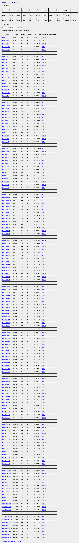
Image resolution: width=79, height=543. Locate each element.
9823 (43, 387)
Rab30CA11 (6, 344)
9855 (43, 497)
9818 (43, 372)
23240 (44, 277)
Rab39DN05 (6, 381)
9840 (43, 412)
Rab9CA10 (5, 185)
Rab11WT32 (6, 209)
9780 (43, 163)
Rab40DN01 (6, 396)
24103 (44, 151)
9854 (43, 476)
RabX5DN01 (6, 479)
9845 (43, 448)
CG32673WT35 (7, 516)
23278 (44, 485)
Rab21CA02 (6, 283)
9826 (43, 402)
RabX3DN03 (6, 451)
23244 (44, 304)
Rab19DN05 (6, 264)
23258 (44, 507)
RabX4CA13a (6, 470)
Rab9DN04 (5, 179)
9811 (43, 335)
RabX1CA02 (6, 421)
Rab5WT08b (6, 117)
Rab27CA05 (6, 332)
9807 (43, 310)
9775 (43, 117)
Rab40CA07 (6, 402)
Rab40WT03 (6, 390)
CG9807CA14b (7, 513)
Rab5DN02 (5, 123)
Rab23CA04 (6, 301)
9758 (43, 47)
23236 (44, 44)
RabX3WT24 (6, 442)
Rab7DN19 (5, 53)
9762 (43, 80)
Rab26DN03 (6, 313)
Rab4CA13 (5, 108)
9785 (43, 188)
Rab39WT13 (6, 375)
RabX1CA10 (6, 424)
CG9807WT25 (6, 537)
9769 (43, 105)
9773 (43, 126)
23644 (44, 433)
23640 (44, 71)
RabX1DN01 (6, 415)
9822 (43, 384)
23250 (44, 139)
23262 (44, 240)
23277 (44, 467)
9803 (43, 292)
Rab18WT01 (6, 243)
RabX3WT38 (6, 445)
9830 (43, 390)
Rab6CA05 (5, 142)
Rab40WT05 (6, 393)
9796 (43, 243)
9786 (43, 200)
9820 (43, 366)
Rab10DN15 (6, 197)
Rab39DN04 (6, 378)
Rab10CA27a (6, 206)
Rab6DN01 (5, 136)
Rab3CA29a (6, 93)
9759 (43, 68)
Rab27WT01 (6, 323)
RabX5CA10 (6, 482)
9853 (43, 479)
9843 (43, 430)
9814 (43, 344)
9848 (43, 470)
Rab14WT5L (6, 225)
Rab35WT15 (6, 359)
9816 (43, 356)
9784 (43, 175)
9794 (43, 228)
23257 (44, 504)
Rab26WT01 (6, 304)
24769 (44, 326)
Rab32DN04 (6, 350)
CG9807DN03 (6, 507)
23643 (44, 182)
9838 (43, 415)
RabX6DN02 (6, 494)
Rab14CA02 (6, 237)
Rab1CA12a (6, 47)
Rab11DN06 (6, 212)
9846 (43, 451)
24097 (44, 191)
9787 (43, 206)
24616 (44, 114)
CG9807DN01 (6, 504)
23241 (44, 280)
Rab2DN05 (5, 71)
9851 (43, 458)
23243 (44, 316)
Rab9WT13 (5, 172)
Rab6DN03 (5, 139)
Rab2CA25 (5, 77)
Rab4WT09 (5, 96)
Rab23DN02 (6, 298)
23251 (44, 133)
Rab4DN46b (6, 105)
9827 (43, 405)
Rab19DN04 (6, 261)
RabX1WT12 (6, 412)
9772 (43, 123)
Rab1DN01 (5, 41)
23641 (44, 59)
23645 (44, 473)
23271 (44, 160)
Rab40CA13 (6, 405)
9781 (43, 166)
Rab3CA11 (5, 90)
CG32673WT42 (7, 519)
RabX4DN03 (6, 464)
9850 (43, 464)
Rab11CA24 (6, 218)
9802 (43, 289)
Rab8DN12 (5, 163)
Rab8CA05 (5, 166)
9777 (43, 145)
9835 (43, 513)
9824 (43, 381)
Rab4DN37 (5, 102)
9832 (43, 531)
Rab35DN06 (6, 366)
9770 (43, 111)
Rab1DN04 (5, 44)
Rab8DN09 (5, 160)
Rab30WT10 (6, 338)
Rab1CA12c (6, 50)
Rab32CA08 (6, 356)
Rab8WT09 (5, 154)
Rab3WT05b (6, 83)
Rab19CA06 (6, 267)
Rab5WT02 (5, 114)
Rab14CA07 (6, 240)
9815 (43, 347)
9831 (43, 528)
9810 (43, 323)
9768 (43, 102)
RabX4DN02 (6, 461)
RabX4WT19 (6, 458)
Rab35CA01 (6, 369)
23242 (44, 274)
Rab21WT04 (6, 274)
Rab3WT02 (5, 80)
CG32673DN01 (7, 522)
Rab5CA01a (6, 126)
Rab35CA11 (6, 372)
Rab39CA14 (6, 387)
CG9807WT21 (6, 534)
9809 (43, 320)
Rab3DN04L (6, 87)
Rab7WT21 (5, 59)
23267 (44, 329)
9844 (43, 454)
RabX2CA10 (6, 436)
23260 (44, 218)
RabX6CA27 (6, 500)
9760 (43, 74)
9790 (43, 209)
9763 (43, 83)
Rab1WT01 (5, 37)
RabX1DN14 (6, 418)
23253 (44, 491)
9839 (43, 424)
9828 (43, 396)
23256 (44, 510)
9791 (43, 221)
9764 (43, 90)
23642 (44, 179)
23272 (44, 154)
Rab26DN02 (6, 310)
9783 (43, 172)
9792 (43, 215)
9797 (43, 252)
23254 (44, 522)
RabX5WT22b (6, 476)
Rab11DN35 (6, 215)
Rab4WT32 (5, 99)
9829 (43, 399)
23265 (44, 271)
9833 (43, 516)
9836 (43, 537)
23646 (44, 500)
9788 (43, 197)
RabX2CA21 (6, 439)
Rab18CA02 (6, 252)
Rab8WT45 (5, 157)
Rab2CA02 (5, 74)
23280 (44, 353)
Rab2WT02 (5, 65)
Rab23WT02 (6, 292)
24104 (44, 37)
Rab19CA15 (6, 271)
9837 (43, 421)
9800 (43, 267)
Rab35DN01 (6, 362)
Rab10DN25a (6, 200)
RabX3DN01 (6, 448)
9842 (43, 439)
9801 (43, 286)
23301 (44, 169)
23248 (44, 393)
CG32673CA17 (7, 531)
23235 (44, 53)
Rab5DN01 (5, 120)
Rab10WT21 (6, 194)
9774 (43, 129)
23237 (44, 246)
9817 (43, 369)
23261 (44, 212)
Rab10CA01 (6, 203)
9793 (43, 225)
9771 (43, 120)
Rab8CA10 (5, 169)
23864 (44, 283)
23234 (44, 50)
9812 (43, 338)
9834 (43, 519)
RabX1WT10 (6, 408)
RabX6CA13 (6, 497)
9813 (43, 341)
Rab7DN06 (5, 56)
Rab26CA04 (6, 320)
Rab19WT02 (6, 258)
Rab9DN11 (5, 182)
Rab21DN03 (6, 280)
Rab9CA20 (5, 188)
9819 (43, 362)
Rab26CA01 (6, 316)
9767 (43, 99)
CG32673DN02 (7, 525)
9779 (43, 148)
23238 (44, 249)
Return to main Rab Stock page (11, 541)
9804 (43, 295)
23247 (44, 378)
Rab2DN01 (5, 68)
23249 (44, 136)
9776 (43, 142)
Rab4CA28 (5, 111)
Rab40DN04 (6, 399)
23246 (44, 65)
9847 (43, 445)
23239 (44, 264)
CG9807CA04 (6, 510)
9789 (43, 194)
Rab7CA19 (5, 151)
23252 (44, 418)
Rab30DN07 (6, 341)
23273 (44, 185)
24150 (44, 258)
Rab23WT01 (6, 289)
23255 (44, 525)
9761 (43, 77)
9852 (43, 482)
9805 (43, 298)
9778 (43, 56)
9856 (43, 494)
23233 (44, 534)
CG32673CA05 (7, 528)
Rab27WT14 (6, 326)
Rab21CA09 (6, 286)
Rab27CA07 (6, 335)
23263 (44, 231)
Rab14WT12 (6, 228)
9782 (43, 157)
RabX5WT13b (6, 473)
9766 (43, 87)
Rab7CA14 (5, 148)
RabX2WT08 (6, 427)
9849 (43, 461)
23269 (44, 96)
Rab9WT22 (5, 175)
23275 (44, 427)
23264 (44, 234)
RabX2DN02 (6, 430)
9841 (43, 436)
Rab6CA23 (5, 145)
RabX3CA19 (6, 454)
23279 (44, 488)
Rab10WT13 (6, 191)
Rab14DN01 (6, 231)
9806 (43, 301)
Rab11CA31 (6, 221)
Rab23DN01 (6, 295)
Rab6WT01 (5, 133)
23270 (44, 62)
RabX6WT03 (6, 485)
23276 (44, 442)
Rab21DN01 (6, 277)
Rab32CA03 (6, 353)
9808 (43, 313)
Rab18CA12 (6, 255)
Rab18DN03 (6, 249)
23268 (44, 108)
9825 (43, 375)
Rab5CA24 (5, 129)
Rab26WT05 (6, 307)
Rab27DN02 (6, 329)
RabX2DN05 (6, 433)
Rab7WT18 (5, 62)
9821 (43, 359)
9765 (43, 93)
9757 (43, 41)
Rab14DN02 (6, 234)
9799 (43, 261)
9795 (43, 237)
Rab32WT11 (6, 347)
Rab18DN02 (6, 246)
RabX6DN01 (6, 491)
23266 (44, 332)
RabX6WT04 (6, 488)
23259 (44, 203)
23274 (44, 408)
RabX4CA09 (6, 467)
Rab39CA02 (6, 384)
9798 (43, 255)
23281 (44, 350)
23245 (44, 307)
